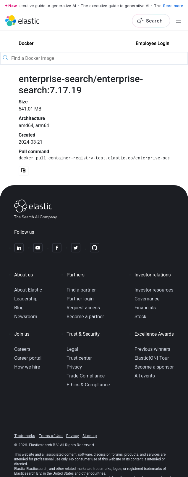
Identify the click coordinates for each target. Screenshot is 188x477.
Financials (145, 307)
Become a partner (85, 316)
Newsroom (25, 316)
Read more (173, 5)
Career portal (28, 358)
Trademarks (24, 435)
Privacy (74, 367)
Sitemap (89, 435)
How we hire (27, 367)
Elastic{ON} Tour (151, 358)
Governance (147, 299)
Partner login (80, 299)
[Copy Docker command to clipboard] (24, 171)
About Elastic (28, 290)
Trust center (79, 358)
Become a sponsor (154, 367)
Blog (19, 307)
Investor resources (154, 290)
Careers (22, 349)
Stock (140, 316)
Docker (26, 43)
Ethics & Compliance (88, 385)
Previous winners (152, 349)
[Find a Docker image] (98, 58)
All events (144, 376)
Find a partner (81, 290)
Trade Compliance (86, 376)
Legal (72, 349)
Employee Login (152, 43)
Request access (83, 307)
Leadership (26, 299)
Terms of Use (51, 435)
